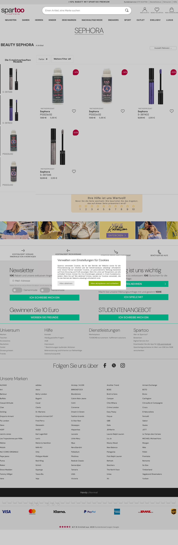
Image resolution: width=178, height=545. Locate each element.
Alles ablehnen (65, 283)
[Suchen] (127, 10)
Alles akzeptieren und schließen (105, 283)
